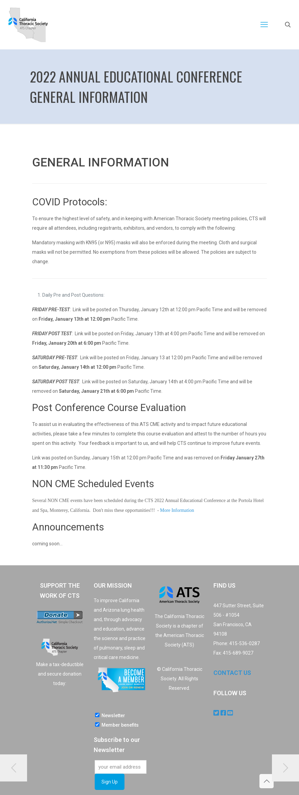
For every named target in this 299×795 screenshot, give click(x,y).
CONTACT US (232, 672)
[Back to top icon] (266, 781)
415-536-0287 (244, 643)
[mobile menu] (264, 24)
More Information (177, 510)
